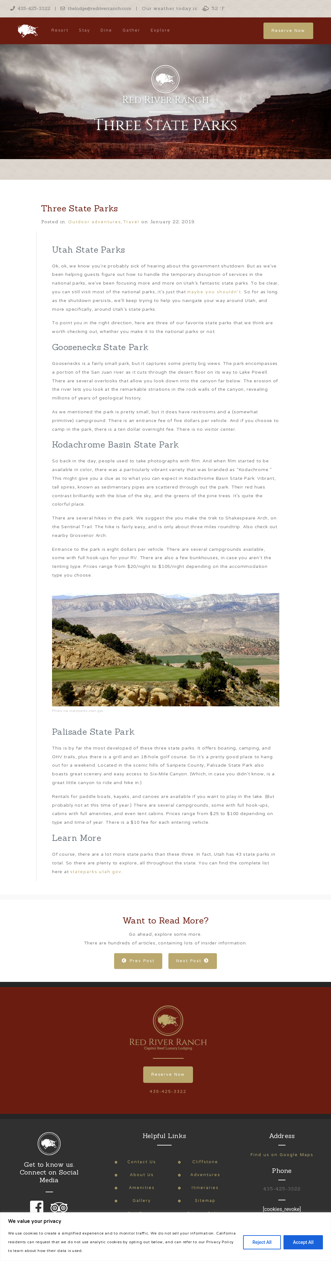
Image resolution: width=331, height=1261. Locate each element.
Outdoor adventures (94, 222)
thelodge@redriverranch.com (96, 8)
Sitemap (205, 1200)
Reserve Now (288, 30)
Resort (60, 30)
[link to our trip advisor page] (58, 1211)
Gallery (142, 1200)
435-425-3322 (30, 8)
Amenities (142, 1188)
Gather (131, 30)
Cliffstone (205, 1162)
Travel (131, 222)
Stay (84, 30)
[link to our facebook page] (38, 1211)
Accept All (303, 1242)
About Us (142, 1175)
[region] (165, 1236)
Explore (160, 30)
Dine (106, 30)
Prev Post (138, 961)
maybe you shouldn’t (214, 292)
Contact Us (141, 1162)
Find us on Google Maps (282, 1155)
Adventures (205, 1175)
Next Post (192, 961)
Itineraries (205, 1188)
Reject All (262, 1242)
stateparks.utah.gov (96, 872)
